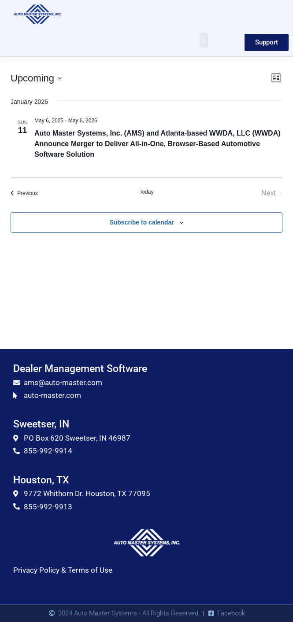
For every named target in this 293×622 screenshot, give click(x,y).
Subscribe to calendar (141, 222)
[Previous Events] (24, 193)
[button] (204, 40)
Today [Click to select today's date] (146, 192)
